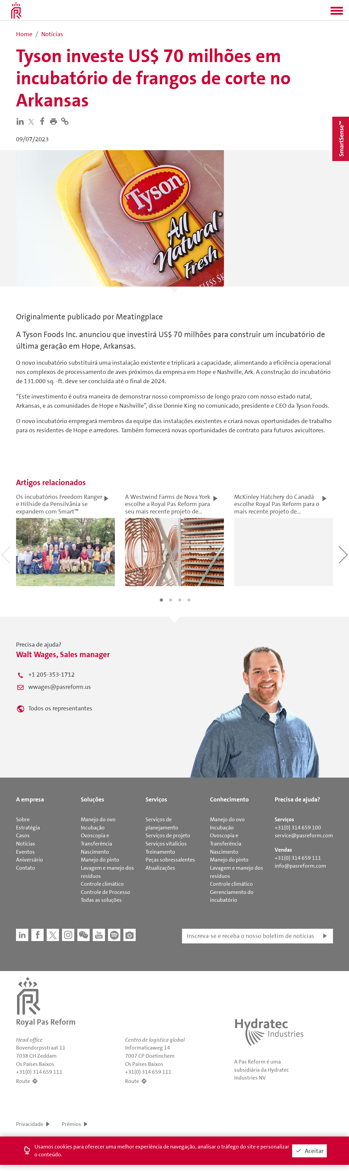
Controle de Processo (105, 892)
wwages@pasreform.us (59, 687)
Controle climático (102, 883)
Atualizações (160, 867)
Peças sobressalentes (170, 859)
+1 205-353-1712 (51, 674)
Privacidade (29, 1124)
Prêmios (71, 1124)
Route (23, 1081)
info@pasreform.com (300, 865)
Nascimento (95, 851)
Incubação (93, 827)
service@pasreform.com (304, 835)
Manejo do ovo (98, 819)
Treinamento (160, 851)
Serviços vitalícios (166, 843)
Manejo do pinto (100, 859)
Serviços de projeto (168, 835)
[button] (337, 13)
